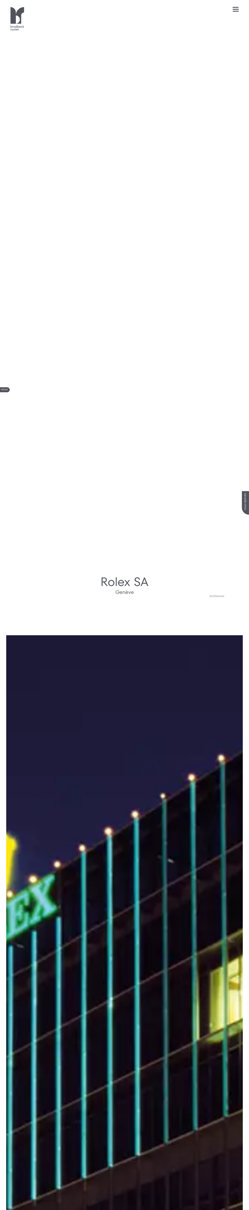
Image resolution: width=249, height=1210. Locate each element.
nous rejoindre (245, 501)
